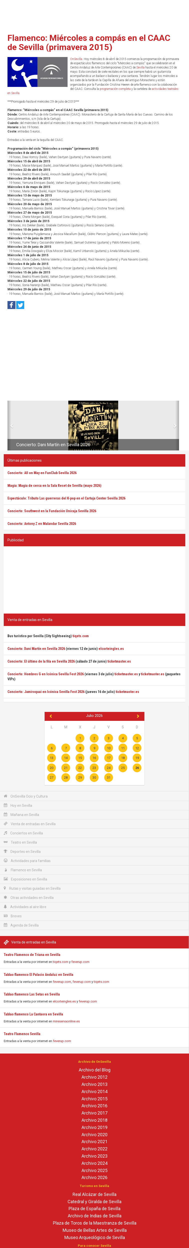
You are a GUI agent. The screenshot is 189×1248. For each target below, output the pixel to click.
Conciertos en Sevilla (23, 833)
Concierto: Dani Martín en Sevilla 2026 (53, 444)
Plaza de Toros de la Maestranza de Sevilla (94, 1223)
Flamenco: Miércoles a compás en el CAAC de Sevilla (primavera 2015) (88, 42)
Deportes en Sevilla (22, 851)
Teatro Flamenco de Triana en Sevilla (32, 955)
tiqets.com (60, 962)
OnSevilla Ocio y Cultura (26, 796)
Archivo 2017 (94, 1113)
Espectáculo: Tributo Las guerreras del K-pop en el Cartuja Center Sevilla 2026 (66, 498)
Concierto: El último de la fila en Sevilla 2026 (41, 661)
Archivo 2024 (94, 1163)
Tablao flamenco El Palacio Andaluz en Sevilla (38, 975)
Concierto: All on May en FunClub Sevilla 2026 (42, 473)
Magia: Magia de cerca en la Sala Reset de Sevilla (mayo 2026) (54, 486)
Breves (13, 916)
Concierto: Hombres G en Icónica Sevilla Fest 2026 (45, 674)
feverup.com (80, 962)
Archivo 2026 (94, 1177)
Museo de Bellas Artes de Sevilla (95, 1230)
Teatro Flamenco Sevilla (22, 1034)
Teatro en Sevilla (20, 842)
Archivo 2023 (94, 1156)
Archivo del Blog (94, 1069)
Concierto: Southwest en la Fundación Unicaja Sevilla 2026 (51, 511)
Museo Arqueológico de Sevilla (94, 1237)
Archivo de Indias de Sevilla (94, 1215)
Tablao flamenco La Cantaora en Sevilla (33, 1014)
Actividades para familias (27, 861)
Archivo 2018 (94, 1120)
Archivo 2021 (94, 1141)
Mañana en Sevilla (21, 814)
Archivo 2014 (94, 1091)
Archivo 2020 (94, 1134)
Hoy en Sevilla (18, 805)
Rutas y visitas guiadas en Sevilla (32, 888)
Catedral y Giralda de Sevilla (94, 1201)
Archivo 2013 (94, 1084)
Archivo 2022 (94, 1148)
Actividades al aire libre (25, 907)
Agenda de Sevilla (21, 925)
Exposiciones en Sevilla (25, 879)
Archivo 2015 (94, 1098)
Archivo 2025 (94, 1170)
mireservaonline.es (66, 1021)
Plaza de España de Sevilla (94, 1208)
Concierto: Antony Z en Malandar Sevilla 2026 (41, 524)
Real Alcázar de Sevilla (94, 1194)
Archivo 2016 (94, 1105)
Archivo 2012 (94, 1077)
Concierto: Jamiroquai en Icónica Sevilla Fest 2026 (46, 692)
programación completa (115, 89)
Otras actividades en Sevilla (29, 897)
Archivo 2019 (94, 1127)
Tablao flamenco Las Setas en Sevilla (32, 994)
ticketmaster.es (119, 661)
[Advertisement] (94, 15)
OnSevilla (76, 59)
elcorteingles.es (64, 1001)
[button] (9, 425)
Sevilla (140, 67)
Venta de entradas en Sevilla (30, 824)
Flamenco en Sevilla (23, 870)
